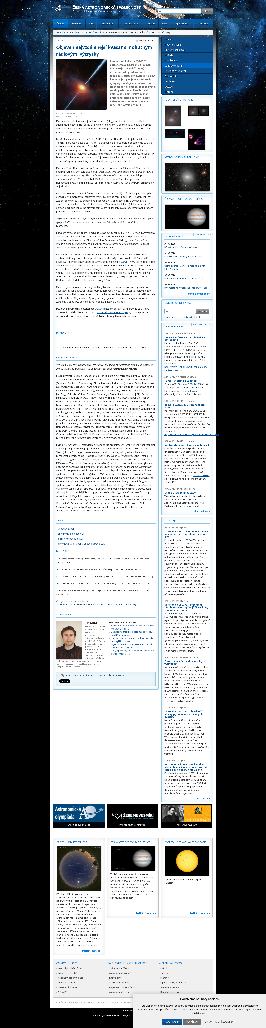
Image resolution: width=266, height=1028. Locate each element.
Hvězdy (169, 55)
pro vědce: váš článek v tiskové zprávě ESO (81, 543)
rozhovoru (192, 390)
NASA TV (62, 991)
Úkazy (168, 39)
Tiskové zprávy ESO (68, 982)
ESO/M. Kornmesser (70, 116)
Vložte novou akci (203, 234)
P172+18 (94, 675)
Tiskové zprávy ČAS (68, 972)
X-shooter (87, 265)
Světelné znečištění (175, 70)
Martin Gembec (188, 401)
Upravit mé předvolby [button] (219, 1021)
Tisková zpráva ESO (116, 675)
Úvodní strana (63, 32)
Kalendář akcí (173, 236)
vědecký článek (66, 528)
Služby (151, 23)
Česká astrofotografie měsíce (184, 198)
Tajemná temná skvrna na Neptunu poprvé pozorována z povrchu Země (131, 646)
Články (60, 23)
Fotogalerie (131, 23)
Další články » (202, 798)
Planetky (164, 977)
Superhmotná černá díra (77, 675)
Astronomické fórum (119, 991)
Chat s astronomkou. (192, 506)
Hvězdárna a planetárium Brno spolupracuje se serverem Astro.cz (130, 1002)
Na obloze (107, 23)
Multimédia (171, 76)
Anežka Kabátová (189, 657)
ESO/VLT (124, 261)
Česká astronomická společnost (77, 1002)
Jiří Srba (76, 40)
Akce (91, 23)
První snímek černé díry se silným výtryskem (184, 662)
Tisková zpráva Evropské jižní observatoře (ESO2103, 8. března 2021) (98, 604)
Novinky (76, 23)
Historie (169, 91)
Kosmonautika (173, 44)
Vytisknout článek (147, 40)
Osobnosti (170, 81)
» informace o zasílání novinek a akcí (183, 317)
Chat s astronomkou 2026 (180, 492)
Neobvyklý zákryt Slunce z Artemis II (186, 445)
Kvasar (102, 675)
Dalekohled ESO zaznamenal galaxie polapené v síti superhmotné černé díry (186, 534)
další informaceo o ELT (70, 538)
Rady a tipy (115, 977)
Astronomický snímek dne (181, 157)
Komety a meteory (169, 991)
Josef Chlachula (188, 376)
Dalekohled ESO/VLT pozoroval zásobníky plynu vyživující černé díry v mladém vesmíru (186, 607)
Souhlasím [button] (172, 1021)
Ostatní (169, 86)
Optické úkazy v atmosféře (174, 982)
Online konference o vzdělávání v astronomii (184, 339)
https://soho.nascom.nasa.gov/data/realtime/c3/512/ (191, 434)
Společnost (182, 23)
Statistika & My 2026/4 (189, 384)
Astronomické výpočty (120, 972)
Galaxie (164, 972)
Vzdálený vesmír (93, 32)
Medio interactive (116, 1015)
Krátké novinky (174, 326)
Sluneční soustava (175, 49)
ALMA (98, 308)
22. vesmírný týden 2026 (71, 842)
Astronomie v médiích (120, 982)
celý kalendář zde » (199, 293)
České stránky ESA (67, 987)
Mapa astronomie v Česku (122, 987)
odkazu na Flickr (201, 475)
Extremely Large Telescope (112, 312)
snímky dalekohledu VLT (71, 533)
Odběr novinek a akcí (178, 303)
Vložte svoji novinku (202, 324)
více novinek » (202, 511)
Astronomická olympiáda (70, 977)
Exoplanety (171, 60)
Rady (164, 23)
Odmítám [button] (192, 1021)
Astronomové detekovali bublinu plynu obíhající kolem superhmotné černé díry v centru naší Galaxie (185, 767)
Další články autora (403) (122, 622)
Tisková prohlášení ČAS (70, 968)
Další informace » (92, 950)
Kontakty (203, 23)
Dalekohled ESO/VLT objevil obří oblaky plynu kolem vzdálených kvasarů (183, 714)
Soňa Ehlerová (188, 333)
